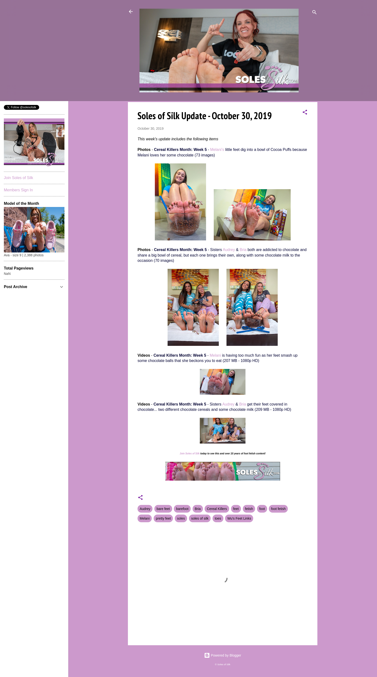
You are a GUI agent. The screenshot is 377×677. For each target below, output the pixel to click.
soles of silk (199, 518)
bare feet (163, 509)
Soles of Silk (192, 453)
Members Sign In (18, 190)
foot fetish (278, 509)
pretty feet (163, 518)
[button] (305, 113)
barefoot (182, 509)
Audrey (229, 250)
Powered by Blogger (222, 655)
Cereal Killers (217, 509)
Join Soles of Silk (18, 178)
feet (236, 509)
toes (218, 518)
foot (262, 509)
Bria (243, 250)
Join (182, 453)
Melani (215, 355)
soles (181, 518)
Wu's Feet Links (239, 518)
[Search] (314, 13)
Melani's (217, 150)
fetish (249, 509)
